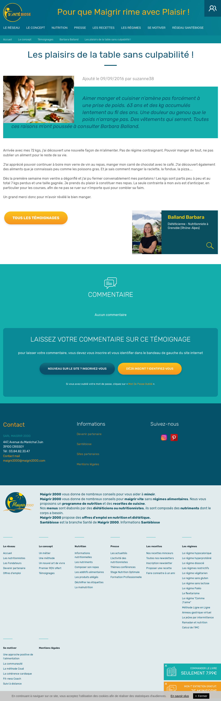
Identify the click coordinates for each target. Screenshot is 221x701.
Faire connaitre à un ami (160, 573)
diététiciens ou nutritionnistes (118, 508)
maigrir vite (134, 499)
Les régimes (131, 27)
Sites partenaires (88, 454)
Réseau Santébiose (188, 27)
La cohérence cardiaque (17, 673)
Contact (14, 424)
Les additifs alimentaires (89, 572)
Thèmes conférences (122, 567)
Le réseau (11, 27)
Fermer (201, 696)
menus (52, 508)
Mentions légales (88, 464)
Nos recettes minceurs (159, 553)
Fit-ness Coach (12, 678)
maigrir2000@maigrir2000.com (24, 460)
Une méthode (47, 558)
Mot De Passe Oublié (140, 384)
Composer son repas (87, 567)
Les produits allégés (86, 577)
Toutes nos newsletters (160, 558)
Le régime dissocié (193, 563)
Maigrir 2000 (17, 12)
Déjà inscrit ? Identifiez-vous (149, 368)
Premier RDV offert (50, 568)
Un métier (45, 553)
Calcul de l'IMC (190, 627)
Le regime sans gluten (195, 578)
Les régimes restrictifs (195, 568)
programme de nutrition (82, 504)
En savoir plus (180, 696)
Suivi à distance (12, 683)
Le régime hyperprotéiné (196, 558)
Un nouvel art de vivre (52, 563)
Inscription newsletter (159, 563)
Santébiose (84, 444)
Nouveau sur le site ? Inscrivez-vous (77, 368)
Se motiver (156, 27)
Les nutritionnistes (14, 558)
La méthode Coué (13, 668)
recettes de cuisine (129, 504)
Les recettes (103, 27)
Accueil (7, 553)
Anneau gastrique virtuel (196, 612)
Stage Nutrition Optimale (125, 572)
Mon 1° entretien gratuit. (198, 689)
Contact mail (11, 456)
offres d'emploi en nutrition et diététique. (116, 518)
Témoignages (47, 573)
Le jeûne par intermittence (198, 617)
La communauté (12, 663)
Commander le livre (198, 671)
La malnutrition (84, 587)
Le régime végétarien (194, 573)
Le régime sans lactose (195, 583)
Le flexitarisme (191, 593)
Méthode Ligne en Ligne (196, 607)
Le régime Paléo (191, 588)
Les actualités (118, 553)
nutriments (189, 508)
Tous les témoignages (35, 218)
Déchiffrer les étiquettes (89, 582)
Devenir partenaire (89, 434)
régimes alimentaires (170, 499)
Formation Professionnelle (126, 577)
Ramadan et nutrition (194, 622)
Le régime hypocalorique (196, 553)
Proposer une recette (159, 568)
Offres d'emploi (12, 573)
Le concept (35, 27)
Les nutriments (84, 562)
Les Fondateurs (12, 563)
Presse (80, 27)
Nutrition (59, 27)
